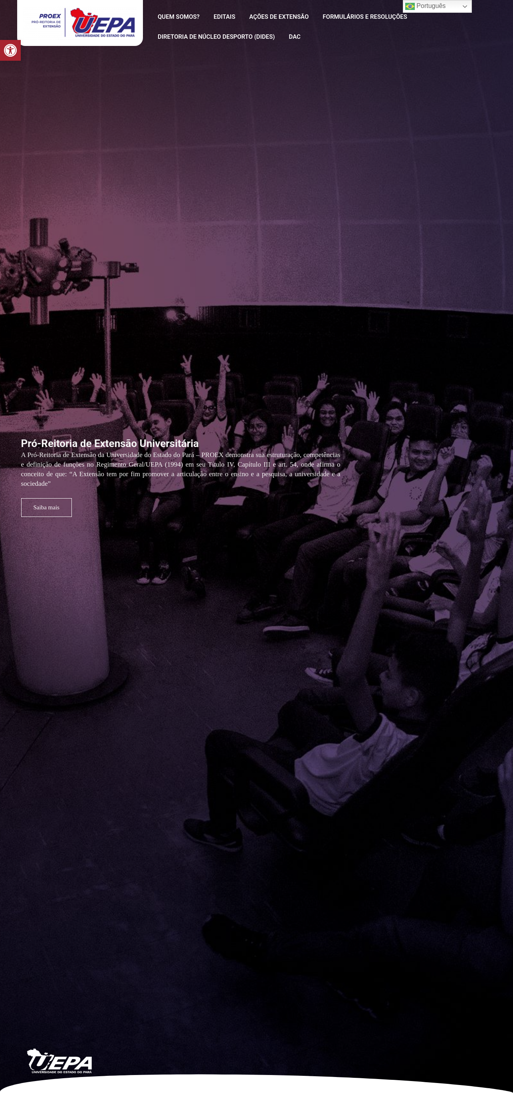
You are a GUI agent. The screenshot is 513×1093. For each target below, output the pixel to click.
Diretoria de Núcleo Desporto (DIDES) (215, 36)
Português (425, 6)
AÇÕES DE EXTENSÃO (274, 16)
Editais (221, 16)
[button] (10, 50)
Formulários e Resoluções (358, 16)
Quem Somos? (178, 16)
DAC (291, 36)
